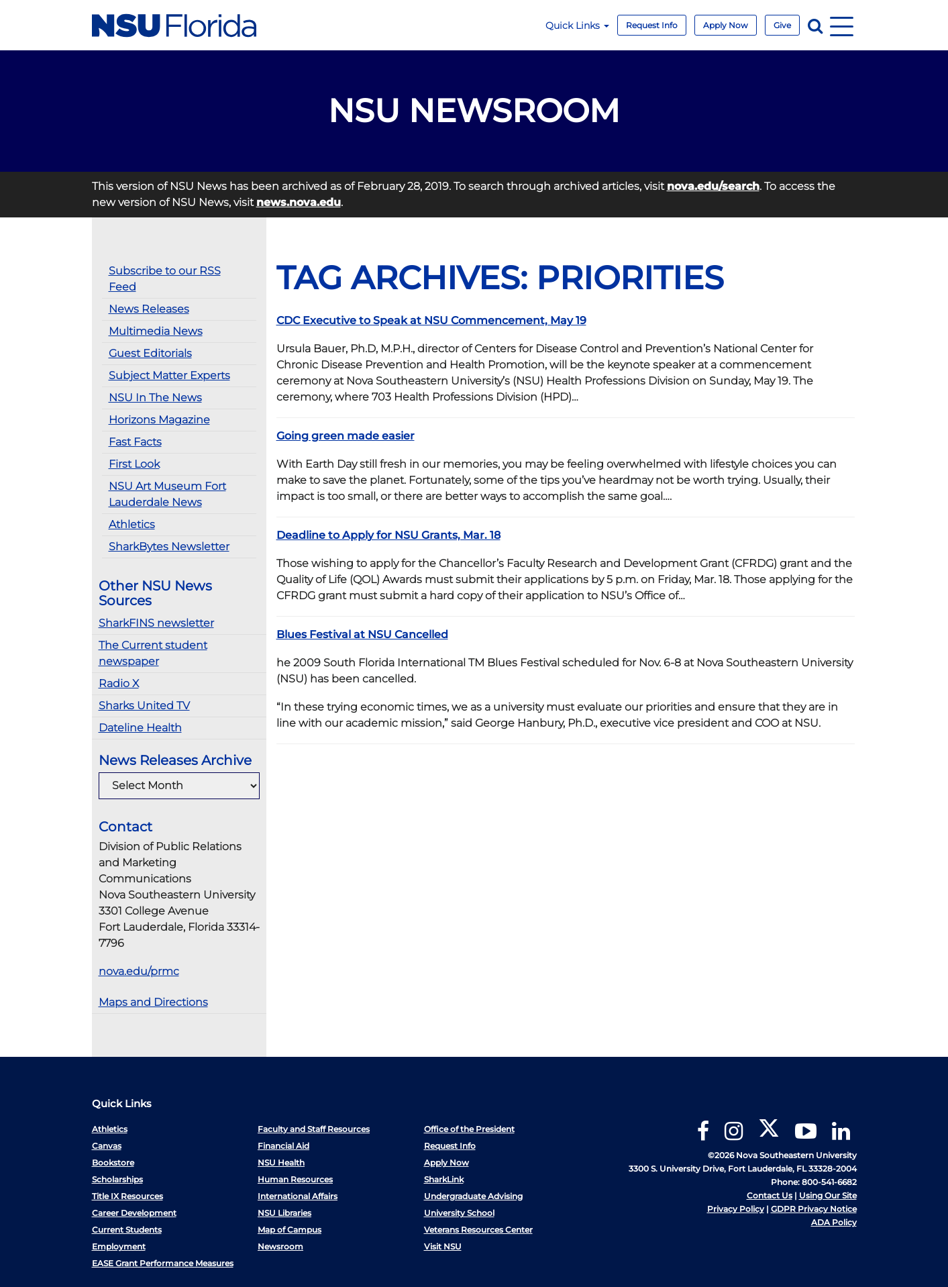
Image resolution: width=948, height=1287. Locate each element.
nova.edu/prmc (139, 971)
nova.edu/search (713, 186)
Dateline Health (140, 727)
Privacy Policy (735, 1209)
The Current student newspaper (153, 653)
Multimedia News (156, 331)
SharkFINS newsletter (156, 623)
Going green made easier (345, 435)
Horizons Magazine (159, 419)
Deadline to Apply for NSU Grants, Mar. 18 (388, 535)
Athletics (132, 524)
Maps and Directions (153, 1002)
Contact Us (769, 1195)
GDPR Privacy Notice (814, 1209)
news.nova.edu (298, 202)
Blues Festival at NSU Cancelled (362, 634)
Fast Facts (135, 441)
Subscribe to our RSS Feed (165, 278)
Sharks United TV (144, 705)
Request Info (652, 25)
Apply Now (725, 25)
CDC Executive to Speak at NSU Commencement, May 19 (431, 320)
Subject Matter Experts (169, 375)
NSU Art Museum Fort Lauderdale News (167, 494)
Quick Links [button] (577, 25)
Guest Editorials (150, 353)
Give (782, 25)
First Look (134, 464)
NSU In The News (155, 397)
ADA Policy (834, 1222)
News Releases (149, 309)
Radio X (119, 683)
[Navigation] (842, 25)
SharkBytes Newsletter (169, 546)
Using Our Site (828, 1195)
